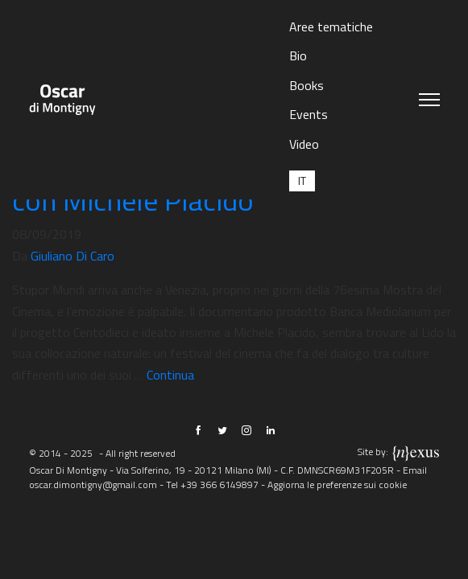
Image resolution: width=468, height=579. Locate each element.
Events (308, 114)
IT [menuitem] (302, 180)
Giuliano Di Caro (72, 255)
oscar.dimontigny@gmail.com (93, 484)
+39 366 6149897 (219, 484)
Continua (170, 374)
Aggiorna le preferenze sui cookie (337, 484)
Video (304, 144)
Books (306, 85)
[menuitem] (302, 180)
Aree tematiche (331, 26)
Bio (298, 55)
